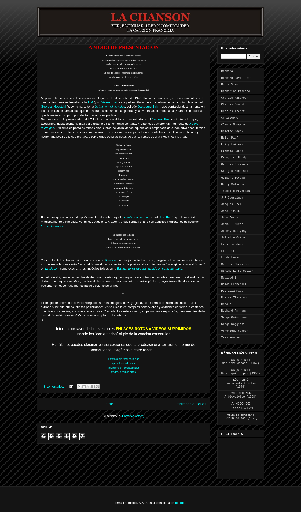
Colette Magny (232, 131)
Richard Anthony (233, 310)
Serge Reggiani (233, 324)
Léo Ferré (166, 217)
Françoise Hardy (233, 157)
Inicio (109, 404)
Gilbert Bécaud (233, 178)
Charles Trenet (233, 111)
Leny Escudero (232, 244)
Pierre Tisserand (234, 297)
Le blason (51, 268)
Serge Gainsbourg (234, 317)
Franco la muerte (52, 226)
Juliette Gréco (233, 237)
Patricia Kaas (232, 291)
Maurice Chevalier (235, 264)
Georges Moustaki (53, 106)
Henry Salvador (233, 184)
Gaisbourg (145, 106)
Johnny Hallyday (233, 231)
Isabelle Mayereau (235, 191)
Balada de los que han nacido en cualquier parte (149, 268)
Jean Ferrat (230, 217)
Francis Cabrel (233, 151)
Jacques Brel (160, 119)
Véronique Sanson (234, 331)
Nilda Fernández (233, 284)
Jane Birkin (230, 211)
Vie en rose (109, 102)
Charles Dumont (233, 104)
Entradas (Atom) (133, 416)
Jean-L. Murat (232, 224)
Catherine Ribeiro (235, 91)
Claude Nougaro (233, 124)
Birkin (156, 106)
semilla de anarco (136, 217)
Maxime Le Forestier (237, 271)
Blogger (180, 502)
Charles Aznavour (234, 98)
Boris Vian (229, 84)
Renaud (226, 304)
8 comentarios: (54, 386)
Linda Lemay (230, 257)
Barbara (227, 71)
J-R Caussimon (232, 198)
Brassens (111, 260)
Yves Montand (231, 337)
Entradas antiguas (191, 404)
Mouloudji (228, 277)
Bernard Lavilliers (236, 78)
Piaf (90, 102)
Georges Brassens (234, 164)
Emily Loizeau (232, 144)
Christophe (229, 118)
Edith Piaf (229, 137)
